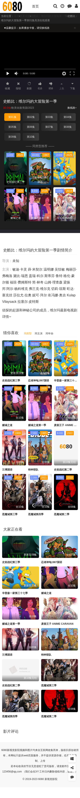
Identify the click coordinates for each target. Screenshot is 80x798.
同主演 (38, 333)
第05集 (12, 126)
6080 (4, 750)
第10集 (31, 136)
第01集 (12, 117)
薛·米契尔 (35, 269)
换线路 (72, 107)
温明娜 (49, 269)
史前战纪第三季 (11, 380)
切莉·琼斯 (58, 289)
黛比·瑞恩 (20, 276)
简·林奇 (37, 282)
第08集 (67, 126)
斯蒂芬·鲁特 (53, 276)
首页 (35, 6)
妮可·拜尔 (39, 295)
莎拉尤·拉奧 (22, 295)
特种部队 (33, 469)
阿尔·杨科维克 (17, 289)
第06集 (31, 126)
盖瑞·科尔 (36, 276)
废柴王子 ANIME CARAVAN (57, 623)
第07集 (49, 126)
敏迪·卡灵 (19, 269)
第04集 (67, 117)
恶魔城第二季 (61, 514)
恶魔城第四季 (36, 514)
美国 (25, 107)
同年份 (49, 333)
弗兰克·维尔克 (39, 289)
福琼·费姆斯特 (20, 282)
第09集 (12, 136)
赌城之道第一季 (37, 425)
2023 (31, 107)
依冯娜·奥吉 (57, 295)
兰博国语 (7, 469)
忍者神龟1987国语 (38, 380)
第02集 (31, 117)
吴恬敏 (60, 269)
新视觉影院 (13, 750)
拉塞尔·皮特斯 (28, 301)
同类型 (28, 333)
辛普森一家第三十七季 (67, 380)
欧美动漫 (17, 107)
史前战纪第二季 (63, 469)
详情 (6, 316)
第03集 (49, 117)
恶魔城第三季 (9, 514)
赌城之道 (7, 425)
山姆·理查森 (53, 282)
